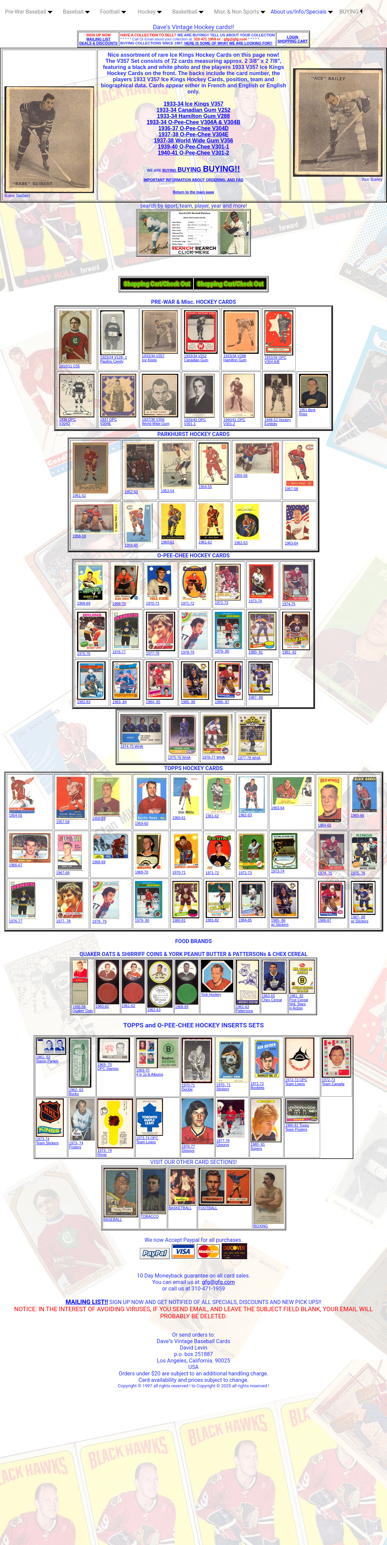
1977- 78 (70, 919)
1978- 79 (105, 919)
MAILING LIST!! (87, 1301)
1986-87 (331, 918)
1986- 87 (229, 700)
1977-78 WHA (252, 756)
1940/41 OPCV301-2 (239, 420)
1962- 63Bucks (80, 1090)
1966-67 (30, 863)
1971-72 (194, 601)
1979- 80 (228, 649)
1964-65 (330, 823)
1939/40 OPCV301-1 (199, 420)
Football (113, 11)
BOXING (269, 1224)
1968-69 (90, 601)
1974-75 (295, 602)
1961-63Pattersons (247, 1007)
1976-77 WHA (217, 755)
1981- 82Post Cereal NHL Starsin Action (302, 1000)
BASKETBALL (182, 1206)
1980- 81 (262, 650)
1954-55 (213, 485)
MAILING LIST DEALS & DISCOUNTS (98, 41)
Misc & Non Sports (239, 11)
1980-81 (185, 918)
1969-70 (126, 602)
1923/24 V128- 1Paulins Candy (113, 357)
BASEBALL (121, 1217)
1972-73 (228, 601)
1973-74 (261, 599)
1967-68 (69, 871)
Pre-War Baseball (29, 11)
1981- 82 (296, 650)
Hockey (150, 11)
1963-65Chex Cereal (274, 996)
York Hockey (217, 992)
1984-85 (252, 918)
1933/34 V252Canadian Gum (201, 356)
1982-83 (91, 700)
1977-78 (160, 651)
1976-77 (126, 650)
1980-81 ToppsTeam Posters (302, 1125)
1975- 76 (364, 871)
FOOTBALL (225, 1206)
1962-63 (247, 541)
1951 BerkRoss (313, 410)
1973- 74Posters (82, 1143)
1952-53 (140, 490)
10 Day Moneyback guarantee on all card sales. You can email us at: (193, 1278)
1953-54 (177, 489)
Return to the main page (193, 192)
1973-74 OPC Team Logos (149, 1138)
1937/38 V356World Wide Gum (160, 420)
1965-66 (364, 813)
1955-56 (256, 474)
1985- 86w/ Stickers (284, 920)
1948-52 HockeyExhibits (278, 420)
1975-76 (92, 652)
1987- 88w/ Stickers (363, 917)
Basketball (188, 11)
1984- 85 (159, 700)
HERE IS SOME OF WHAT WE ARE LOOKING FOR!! (228, 43)
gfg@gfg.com (218, 1282)
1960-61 (173, 540)
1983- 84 (126, 700)
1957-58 (299, 487)
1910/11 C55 (75, 364)
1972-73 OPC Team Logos (299, 1080)
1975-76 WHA (182, 756)
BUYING (351, 11)
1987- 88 (260, 695)
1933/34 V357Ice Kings (160, 356)
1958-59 (96, 534)
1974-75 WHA (141, 744)
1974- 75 (331, 871)
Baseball (76, 11)
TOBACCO (153, 1214)
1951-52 (90, 494)
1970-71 (159, 601)
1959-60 (138, 543)
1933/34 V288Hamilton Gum (241, 356)
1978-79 (194, 650)
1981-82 (219, 918)
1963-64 (297, 541)
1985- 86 (195, 700)
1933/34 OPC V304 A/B (278, 358)
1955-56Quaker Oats (82, 1007)
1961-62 (211, 540)
